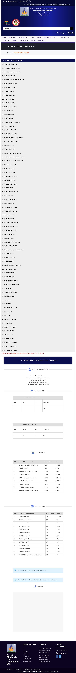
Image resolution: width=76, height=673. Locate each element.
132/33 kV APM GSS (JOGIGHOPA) (11, 72)
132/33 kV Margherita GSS (9, 342)
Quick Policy (10, 669)
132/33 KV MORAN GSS (8, 288)
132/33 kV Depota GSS (8, 103)
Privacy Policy (36, 669)
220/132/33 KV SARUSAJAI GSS (11, 68)
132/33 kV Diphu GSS (8, 91)
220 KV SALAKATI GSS (8, 277)
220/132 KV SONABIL (8, 99)
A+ (27, 1)
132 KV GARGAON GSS (8, 253)
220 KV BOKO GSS (7, 311)
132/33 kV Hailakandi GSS (9, 107)
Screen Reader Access (10, 1)
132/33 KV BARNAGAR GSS (9, 292)
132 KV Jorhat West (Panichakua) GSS (12, 250)
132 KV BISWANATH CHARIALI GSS (11, 153)
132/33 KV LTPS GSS (7, 118)
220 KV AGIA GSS (7, 304)
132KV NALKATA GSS (8, 203)
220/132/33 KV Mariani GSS (9, 308)
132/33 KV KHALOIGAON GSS (10, 192)
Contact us (26, 656)
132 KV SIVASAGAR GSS (8, 327)
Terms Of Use (27, 661)
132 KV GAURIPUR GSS (8, 273)
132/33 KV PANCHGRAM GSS (10, 176)
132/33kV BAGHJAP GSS (9, 130)
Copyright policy (28, 669)
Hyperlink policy (18, 669)
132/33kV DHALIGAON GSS (9, 165)
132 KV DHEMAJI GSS (8, 145)
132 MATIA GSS (6, 300)
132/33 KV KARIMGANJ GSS (9, 226)
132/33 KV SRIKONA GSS (9, 215)
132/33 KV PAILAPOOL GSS (9, 230)
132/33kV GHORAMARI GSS (9, 64)
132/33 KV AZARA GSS (8, 172)
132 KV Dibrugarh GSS (8, 296)
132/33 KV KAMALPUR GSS (9, 211)
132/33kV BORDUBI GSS (8, 126)
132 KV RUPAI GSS (7, 315)
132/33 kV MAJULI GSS (8, 261)
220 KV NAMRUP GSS (8, 114)
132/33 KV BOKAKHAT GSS (9, 134)
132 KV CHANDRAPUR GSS (9, 246)
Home (9, 53)
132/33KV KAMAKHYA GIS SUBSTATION (13, 161)
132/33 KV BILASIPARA (8, 76)
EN (69, 33)
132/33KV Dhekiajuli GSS (9, 87)
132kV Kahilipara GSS (8, 335)
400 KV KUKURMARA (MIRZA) (10, 223)
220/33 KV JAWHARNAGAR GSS (11, 284)
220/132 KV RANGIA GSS (9, 269)
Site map (25, 651)
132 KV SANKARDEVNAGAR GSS (11, 242)
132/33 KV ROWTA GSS (8, 95)
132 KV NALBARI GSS (8, 331)
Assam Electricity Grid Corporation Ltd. (34, 671)
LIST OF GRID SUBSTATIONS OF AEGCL (12, 60)
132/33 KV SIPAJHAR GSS (9, 184)
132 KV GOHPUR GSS (8, 238)
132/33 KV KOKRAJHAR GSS (10, 280)
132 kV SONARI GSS (7, 195)
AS (72, 33)
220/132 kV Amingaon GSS (9, 346)
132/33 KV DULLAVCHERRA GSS (11, 122)
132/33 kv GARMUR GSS (8, 257)
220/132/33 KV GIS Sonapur (9, 207)
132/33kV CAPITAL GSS (8, 168)
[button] (65, 4)
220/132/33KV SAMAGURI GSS (10, 141)
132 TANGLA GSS (7, 323)
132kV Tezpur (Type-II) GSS (9, 350)
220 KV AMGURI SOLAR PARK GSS (11, 265)
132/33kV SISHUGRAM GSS (9, 199)
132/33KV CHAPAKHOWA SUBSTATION (13, 80)
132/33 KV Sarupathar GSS (9, 83)
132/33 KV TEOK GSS (8, 219)
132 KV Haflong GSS (7, 110)
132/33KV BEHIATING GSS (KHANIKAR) (12, 138)
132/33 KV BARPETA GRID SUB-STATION (13, 157)
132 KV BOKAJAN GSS (8, 188)
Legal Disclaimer (27, 659)
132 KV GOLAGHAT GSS (8, 234)
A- (21, 1)
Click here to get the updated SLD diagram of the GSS (32, 570)
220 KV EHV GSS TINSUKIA (9, 319)
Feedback (25, 654)
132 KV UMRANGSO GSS (8, 180)
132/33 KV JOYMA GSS (8, 149)
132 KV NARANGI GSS (8, 338)
